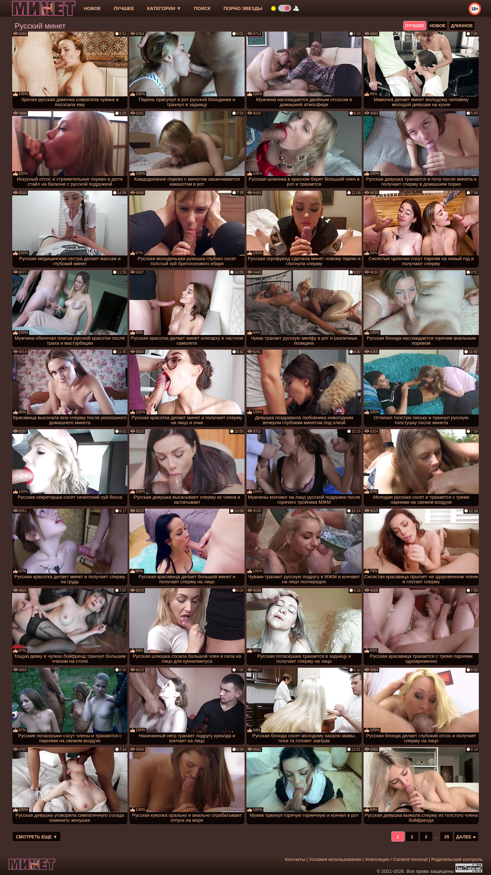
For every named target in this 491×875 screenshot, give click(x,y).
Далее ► (466, 836)
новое (92, 8)
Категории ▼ (164, 8)
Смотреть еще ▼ (36, 836)
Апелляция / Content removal (396, 859)
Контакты (295, 859)
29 (446, 836)
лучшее (124, 8)
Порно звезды (243, 8)
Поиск (202, 8)
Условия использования (335, 859)
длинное (462, 25)
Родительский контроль (457, 859)
